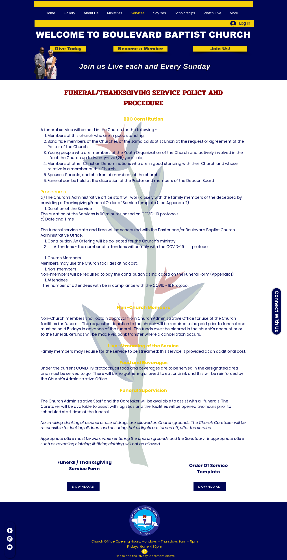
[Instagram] (10, 539)
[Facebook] (10, 530)
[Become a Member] (140, 49)
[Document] (144, 551)
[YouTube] (10, 547)
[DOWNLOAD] (83, 486)
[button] (276, 311)
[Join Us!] (220, 49)
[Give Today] (68, 49)
